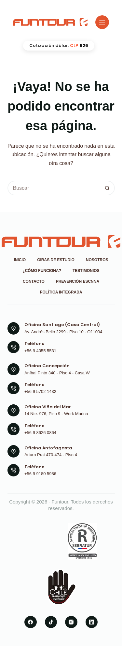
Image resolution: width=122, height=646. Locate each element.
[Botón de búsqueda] (107, 188)
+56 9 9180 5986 (40, 473)
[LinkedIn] (92, 622)
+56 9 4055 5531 (40, 350)
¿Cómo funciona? (41, 270)
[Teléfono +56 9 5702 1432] (13, 388)
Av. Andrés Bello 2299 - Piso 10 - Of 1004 (63, 331)
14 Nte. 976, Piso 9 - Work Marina (56, 413)
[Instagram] (71, 622)
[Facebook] (30, 622)
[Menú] (102, 22)
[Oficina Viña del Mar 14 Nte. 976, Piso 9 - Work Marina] (13, 410)
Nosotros (97, 260)
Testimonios (86, 270)
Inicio (20, 260)
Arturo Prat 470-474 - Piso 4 (50, 454)
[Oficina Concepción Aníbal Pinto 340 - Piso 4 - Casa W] (13, 369)
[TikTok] (51, 622)
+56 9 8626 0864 (40, 432)
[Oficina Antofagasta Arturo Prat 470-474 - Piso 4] (13, 451)
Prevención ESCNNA (77, 281)
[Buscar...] (53, 188)
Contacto (34, 281)
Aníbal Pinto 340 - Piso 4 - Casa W (57, 372)
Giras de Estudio (56, 260)
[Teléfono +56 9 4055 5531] (13, 347)
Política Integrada (61, 292)
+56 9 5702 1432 (40, 391)
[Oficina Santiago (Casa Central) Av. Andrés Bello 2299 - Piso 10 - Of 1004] (13, 328)
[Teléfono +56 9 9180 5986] (13, 470)
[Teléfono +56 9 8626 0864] (13, 429)
